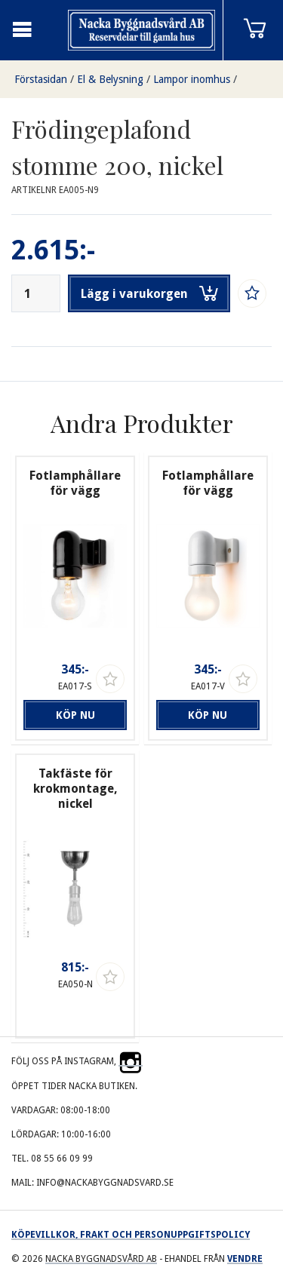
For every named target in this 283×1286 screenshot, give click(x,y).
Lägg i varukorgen (149, 293)
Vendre (245, 1259)
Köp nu (75, 715)
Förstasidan (40, 79)
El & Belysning (110, 79)
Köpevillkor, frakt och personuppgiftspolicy (130, 1234)
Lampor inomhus (191, 79)
